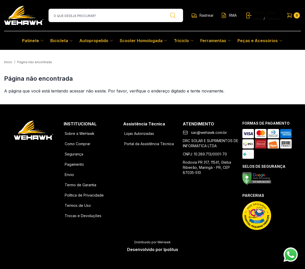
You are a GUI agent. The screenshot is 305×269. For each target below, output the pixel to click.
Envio (69, 174)
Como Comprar (77, 144)
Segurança (74, 154)
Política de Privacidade (84, 195)
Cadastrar (273, 19)
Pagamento (74, 164)
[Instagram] (33, 148)
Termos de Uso (78, 205)
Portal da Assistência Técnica (149, 144)
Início (8, 62)
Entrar (258, 19)
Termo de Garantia (80, 185)
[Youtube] (47, 148)
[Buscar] (173, 15)
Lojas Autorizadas (139, 133)
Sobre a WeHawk (79, 133)
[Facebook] (20, 148)
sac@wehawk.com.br (209, 132)
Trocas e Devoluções (83, 216)
